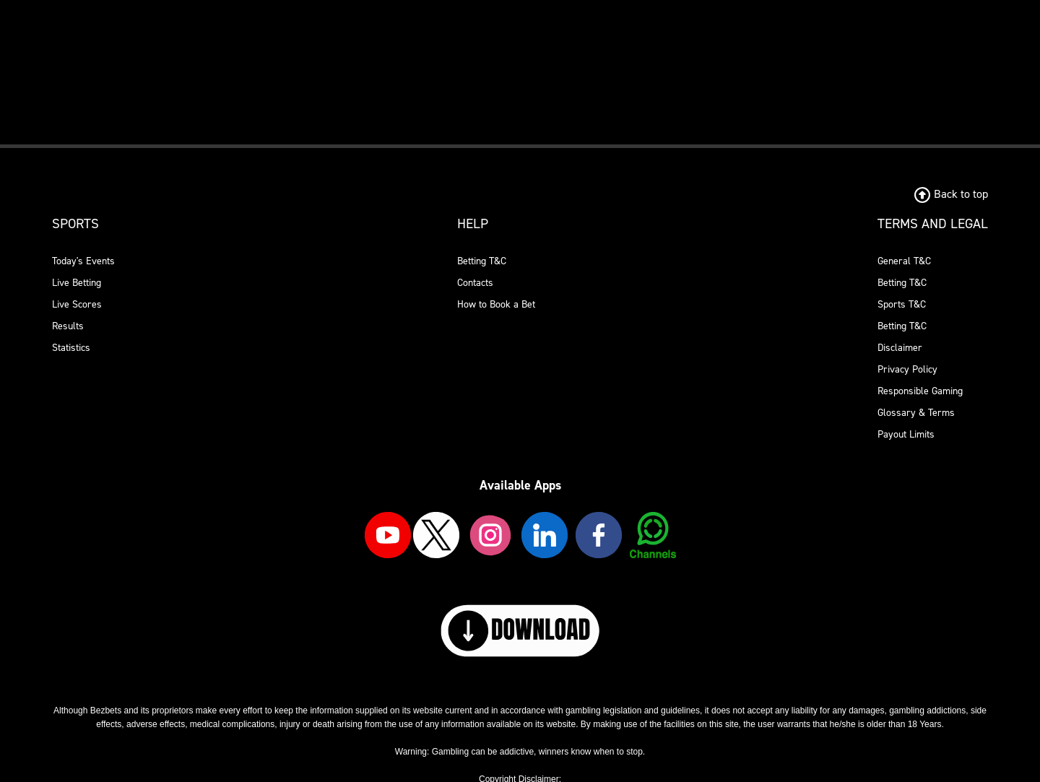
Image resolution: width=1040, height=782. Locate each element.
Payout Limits (906, 434)
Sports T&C (902, 304)
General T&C (904, 261)
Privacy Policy (907, 369)
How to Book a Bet (496, 304)
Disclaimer (900, 348)
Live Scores (77, 304)
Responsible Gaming (920, 391)
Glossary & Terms (916, 413)
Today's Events (83, 261)
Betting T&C (481, 261)
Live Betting (76, 283)
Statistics (71, 348)
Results (68, 326)
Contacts (475, 283)
